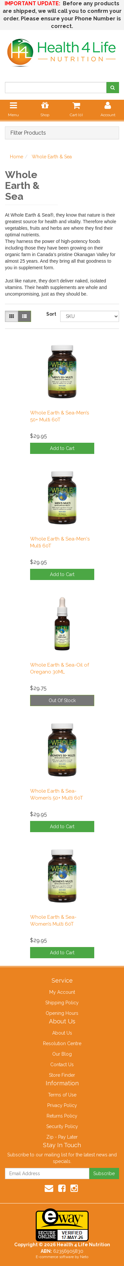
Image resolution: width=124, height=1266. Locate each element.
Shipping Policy (62, 1002)
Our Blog (62, 1054)
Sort (50, 314)
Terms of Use (62, 1094)
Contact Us (62, 1064)
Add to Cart (62, 448)
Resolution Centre (62, 1043)
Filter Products (28, 133)
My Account (62, 992)
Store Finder (62, 1075)
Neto (84, 1257)
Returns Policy (62, 1116)
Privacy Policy (62, 1105)
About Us (62, 1033)
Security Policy (62, 1126)
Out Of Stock (62, 700)
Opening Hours (62, 1013)
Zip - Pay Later (62, 1137)
